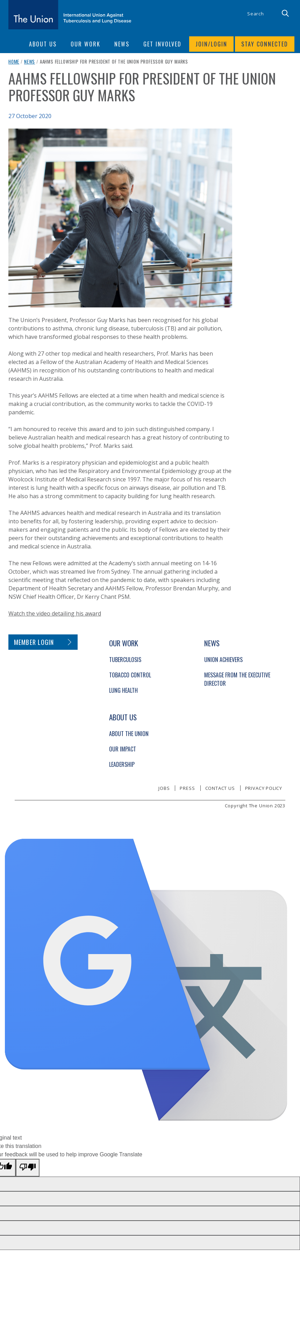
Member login (34, 642)
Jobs (164, 788)
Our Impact (122, 749)
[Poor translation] (28, 1168)
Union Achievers (223, 659)
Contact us (220, 788)
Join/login (211, 44)
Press (187, 788)
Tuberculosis (125, 659)
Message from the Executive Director (237, 679)
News (29, 61)
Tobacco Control (130, 675)
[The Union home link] (69, 14)
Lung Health (123, 690)
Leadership (122, 764)
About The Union (129, 733)
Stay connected (264, 44)
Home (13, 61)
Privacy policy (263, 788)
